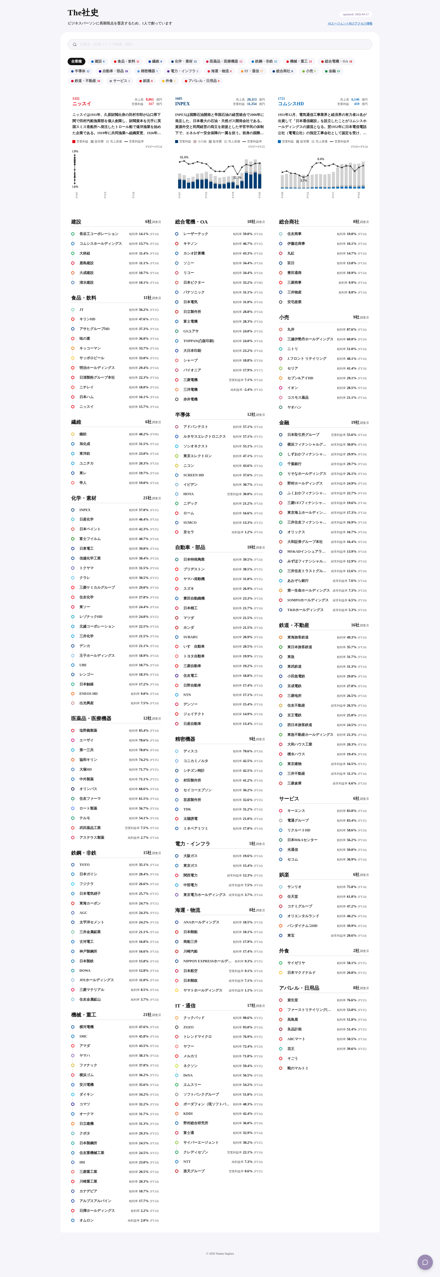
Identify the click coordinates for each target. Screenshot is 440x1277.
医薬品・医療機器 (224, 61)
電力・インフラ (182, 71)
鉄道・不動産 (85, 81)
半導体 (80, 71)
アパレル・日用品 (202, 81)
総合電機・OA (336, 61)
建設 (98, 61)
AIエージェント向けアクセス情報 (350, 23)
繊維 (155, 61)
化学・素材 (184, 61)
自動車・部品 (113, 71)
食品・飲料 (126, 61)
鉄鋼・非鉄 (264, 61)
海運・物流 (220, 71)
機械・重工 (299, 61)
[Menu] (425, 1262)
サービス (120, 81)
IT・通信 (252, 71)
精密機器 (147, 71)
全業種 (76, 61)
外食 (168, 81)
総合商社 (283, 71)
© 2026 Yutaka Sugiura (220, 1253)
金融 (332, 71)
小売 (309, 71)
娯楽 (146, 81)
